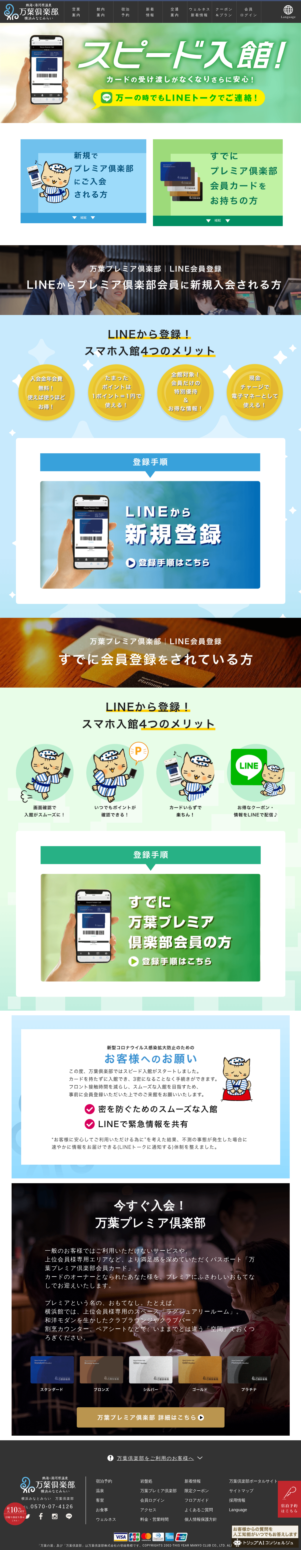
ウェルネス (106, 1519)
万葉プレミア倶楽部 (158, 1490)
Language (238, 1509)
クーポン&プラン (224, 12)
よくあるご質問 (199, 1509)
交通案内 (175, 12)
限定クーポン (197, 1490)
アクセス (148, 1509)
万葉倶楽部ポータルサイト (253, 1481)
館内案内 (101, 12)
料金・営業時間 (154, 1519)
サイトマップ (241, 1490)
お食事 (102, 1509)
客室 (100, 1500)
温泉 (100, 1490)
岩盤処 (146, 1481)
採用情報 (237, 1500)
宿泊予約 (125, 12)
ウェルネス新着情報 (200, 12)
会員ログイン (249, 12)
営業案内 (76, 12)
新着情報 (150, 12)
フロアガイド (197, 1500)
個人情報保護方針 (201, 1519)
